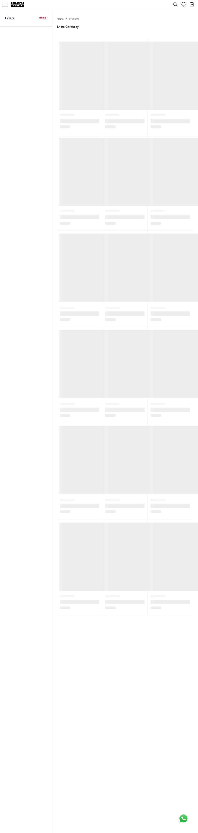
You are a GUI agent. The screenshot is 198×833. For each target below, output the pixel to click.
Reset (43, 18)
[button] (192, 4)
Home (60, 19)
